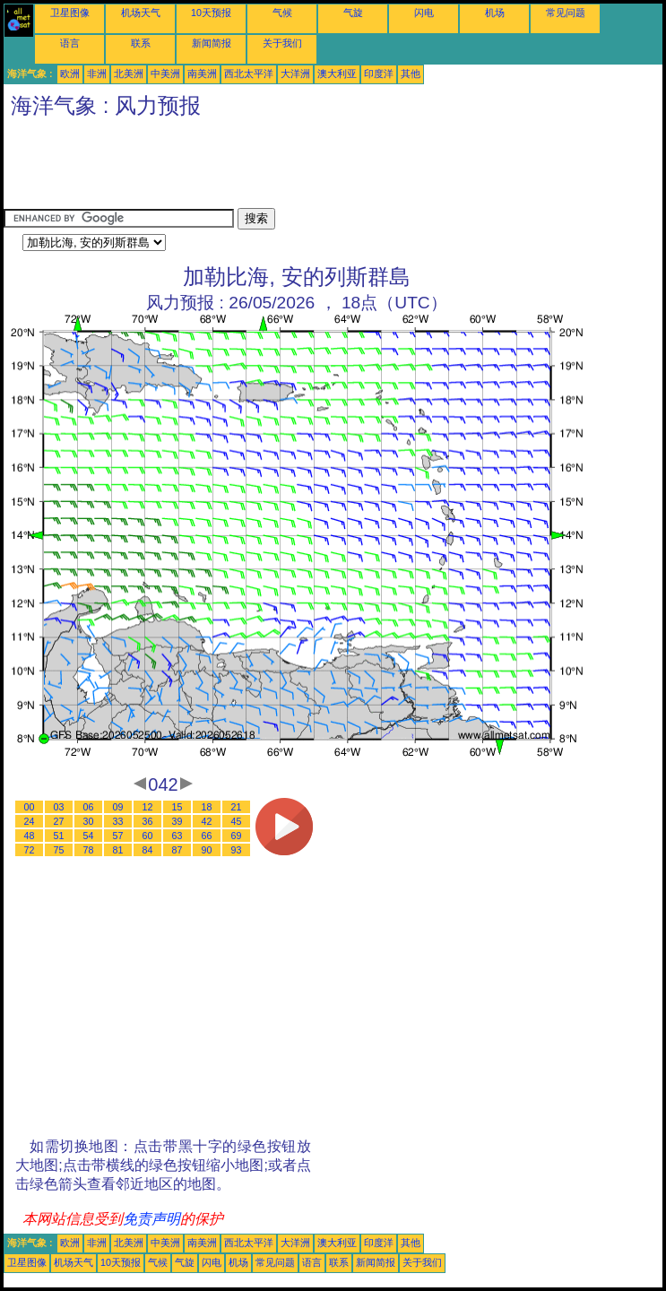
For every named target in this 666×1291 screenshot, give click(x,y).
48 (29, 835)
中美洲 (165, 73)
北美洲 (128, 73)
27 (59, 821)
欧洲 (70, 73)
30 (88, 821)
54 (88, 835)
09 (118, 806)
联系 (141, 43)
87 (177, 850)
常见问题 (565, 12)
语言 (70, 43)
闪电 (424, 12)
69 (236, 835)
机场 (495, 12)
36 (148, 821)
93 (236, 850)
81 (118, 850)
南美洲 (202, 73)
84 (148, 850)
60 (148, 835)
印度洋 (379, 73)
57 (118, 835)
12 (148, 806)
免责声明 (151, 1218)
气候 (282, 12)
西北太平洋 (248, 73)
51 (59, 835)
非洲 (97, 73)
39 (177, 821)
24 (29, 821)
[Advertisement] (330, 167)
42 (207, 821)
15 (177, 806)
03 (59, 806)
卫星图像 (70, 12)
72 (29, 850)
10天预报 (211, 12)
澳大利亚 (337, 73)
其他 (410, 73)
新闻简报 (211, 43)
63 (177, 835)
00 (29, 806)
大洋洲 (295, 73)
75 (59, 850)
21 (236, 806)
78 (88, 850)
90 (207, 850)
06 (88, 806)
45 (236, 821)
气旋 (353, 12)
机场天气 (140, 12)
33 (118, 821)
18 (207, 806)
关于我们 (282, 43)
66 (207, 835)
